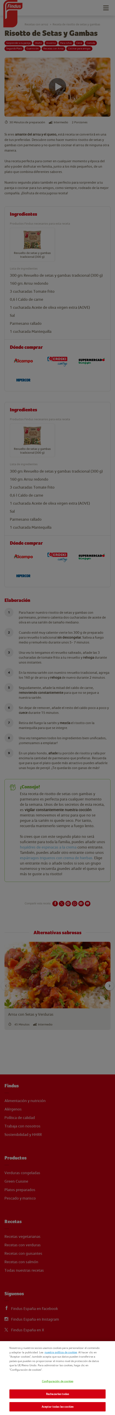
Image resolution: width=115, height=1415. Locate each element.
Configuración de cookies (57, 1381)
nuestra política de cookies (61, 1352)
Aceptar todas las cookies (57, 1406)
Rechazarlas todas (57, 1394)
